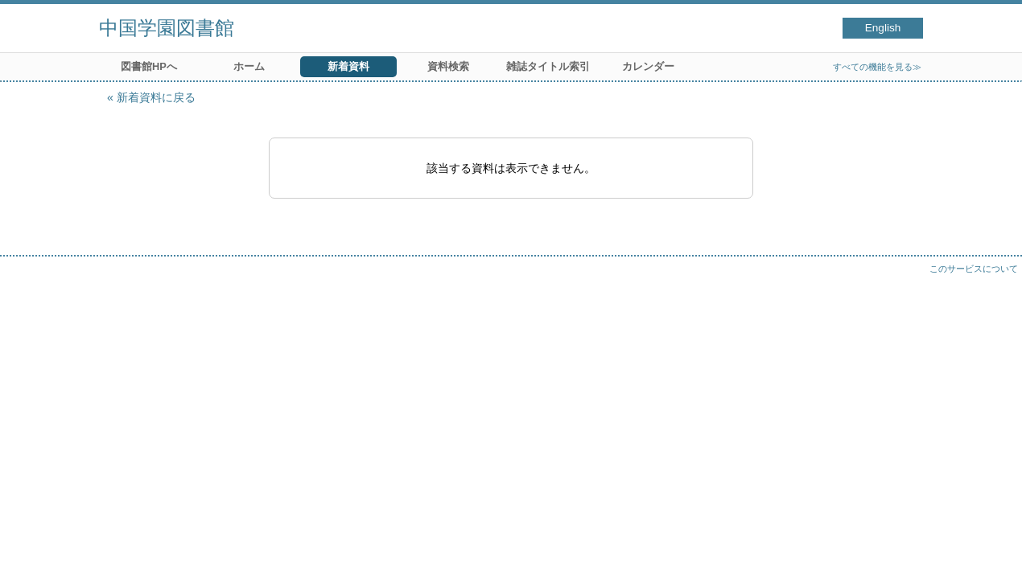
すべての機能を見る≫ (877, 67)
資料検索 (448, 66)
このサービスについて (973, 268)
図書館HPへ (149, 66)
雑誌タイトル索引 (548, 66)
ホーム (249, 66)
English (883, 28)
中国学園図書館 (166, 28)
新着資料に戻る (156, 97)
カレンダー (648, 66)
